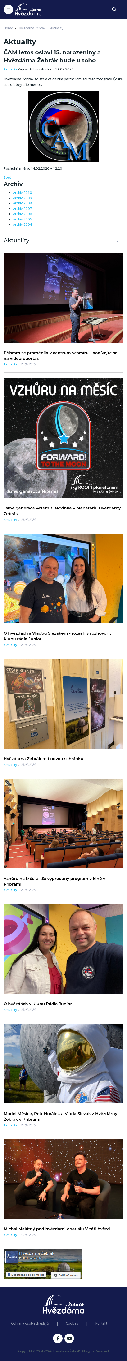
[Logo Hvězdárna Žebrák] (28, 9)
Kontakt (101, 1323)
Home (8, 28)
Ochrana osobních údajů (30, 1323)
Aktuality (56, 28)
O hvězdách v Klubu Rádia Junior (38, 1003)
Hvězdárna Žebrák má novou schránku (43, 758)
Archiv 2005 (22, 219)
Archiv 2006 (22, 213)
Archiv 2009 (22, 197)
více (120, 241)
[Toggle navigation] (8, 9)
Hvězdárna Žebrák (31, 28)
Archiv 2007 (22, 208)
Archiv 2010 (22, 192)
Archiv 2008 (22, 203)
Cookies (72, 1323)
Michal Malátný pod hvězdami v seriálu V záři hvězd (57, 1229)
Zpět (7, 177)
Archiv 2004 (22, 224)
